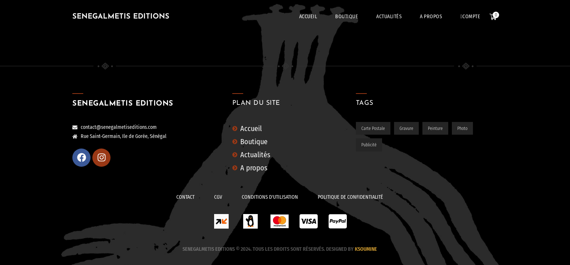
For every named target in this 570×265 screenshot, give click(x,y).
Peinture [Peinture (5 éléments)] (435, 128)
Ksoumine (366, 249)
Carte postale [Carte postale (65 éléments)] (373, 128)
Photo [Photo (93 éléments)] (462, 128)
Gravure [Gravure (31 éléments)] (406, 128)
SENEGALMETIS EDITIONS (120, 16)
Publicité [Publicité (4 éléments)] (369, 144)
